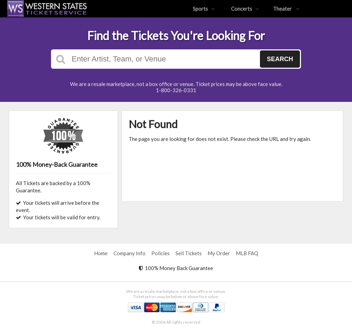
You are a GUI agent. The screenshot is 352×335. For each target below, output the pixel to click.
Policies (160, 253)
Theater (286, 9)
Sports (204, 9)
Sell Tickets (188, 253)
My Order (219, 253)
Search (280, 59)
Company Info (129, 253)
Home (101, 253)
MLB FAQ (247, 253)
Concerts (245, 9)
